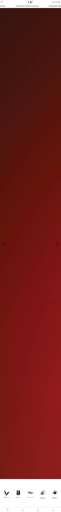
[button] (3, 243)
